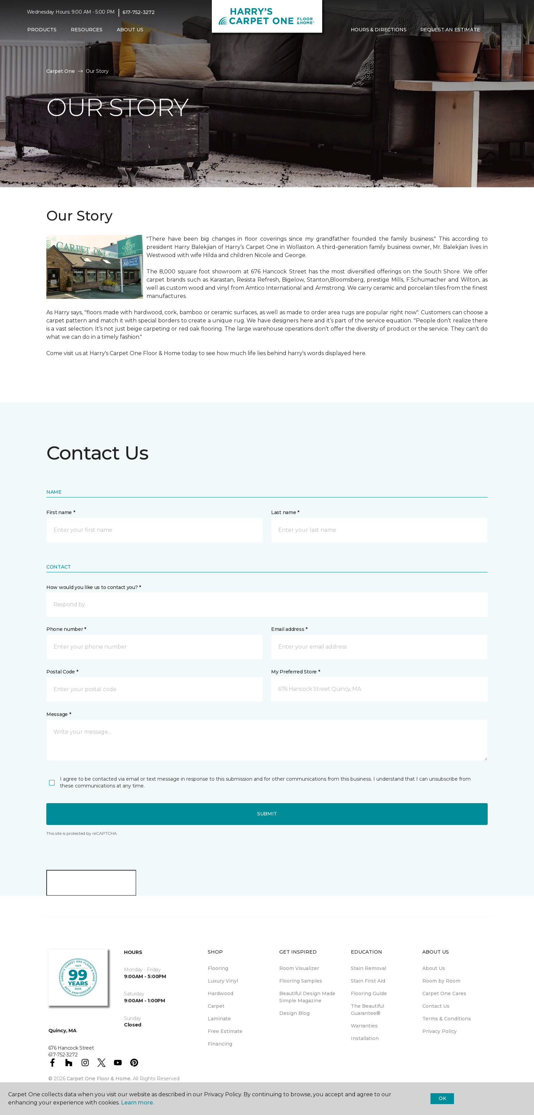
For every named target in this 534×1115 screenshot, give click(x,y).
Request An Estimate (450, 30)
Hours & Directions (379, 30)
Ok (442, 1098)
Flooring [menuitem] (218, 968)
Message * (58, 714)
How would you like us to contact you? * (93, 587)
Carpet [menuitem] (216, 1006)
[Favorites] (500, 30)
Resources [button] (87, 30)
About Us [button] (130, 30)
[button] (492, 30)
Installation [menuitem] (365, 1038)
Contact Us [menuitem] (436, 1006)
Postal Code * (62, 671)
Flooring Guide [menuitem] (369, 993)
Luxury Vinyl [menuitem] (223, 981)
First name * (60, 512)
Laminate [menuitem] (219, 1019)
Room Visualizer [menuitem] (299, 968)
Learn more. (137, 1102)
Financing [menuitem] (220, 1044)
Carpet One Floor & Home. (99, 1079)
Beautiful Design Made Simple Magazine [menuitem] (307, 997)
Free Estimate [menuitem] (225, 1031)
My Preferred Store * (295, 671)
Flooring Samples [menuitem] (300, 981)
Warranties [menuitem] (364, 1026)
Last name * (285, 512)
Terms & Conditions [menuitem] (446, 1019)
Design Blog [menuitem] (294, 1013)
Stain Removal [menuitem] (368, 968)
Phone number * (66, 629)
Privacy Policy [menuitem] (439, 1031)
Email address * (289, 629)
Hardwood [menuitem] (220, 993)
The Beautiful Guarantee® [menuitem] (367, 1009)
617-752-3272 (139, 12)
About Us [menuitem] (433, 968)
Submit (267, 814)
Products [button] (42, 30)
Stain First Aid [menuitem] (368, 981)
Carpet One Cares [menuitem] (444, 993)
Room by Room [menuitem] (441, 981)
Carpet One (60, 71)
